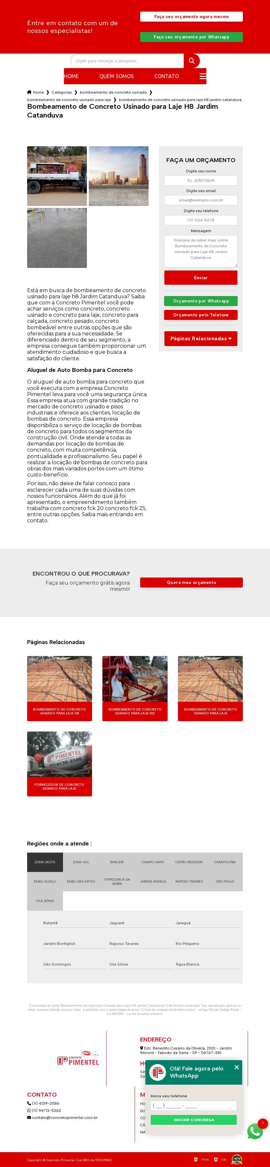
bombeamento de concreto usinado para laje (69, 99)
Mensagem (201, 231)
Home (71, 76)
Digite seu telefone (201, 211)
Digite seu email (201, 191)
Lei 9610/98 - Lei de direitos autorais (134, 1014)
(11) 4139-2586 (43, 1103)
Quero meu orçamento (191, 582)
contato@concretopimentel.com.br (63, 1117)
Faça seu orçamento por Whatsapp (191, 37)
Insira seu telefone (169, 1096)
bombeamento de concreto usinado (113, 92)
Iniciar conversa (194, 1120)
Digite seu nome (201, 171)
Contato (166, 76)
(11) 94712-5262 (44, 1110)
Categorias (62, 92)
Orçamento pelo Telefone (201, 314)
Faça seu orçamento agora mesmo (191, 16)
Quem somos (116, 76)
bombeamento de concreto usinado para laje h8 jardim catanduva (180, 99)
